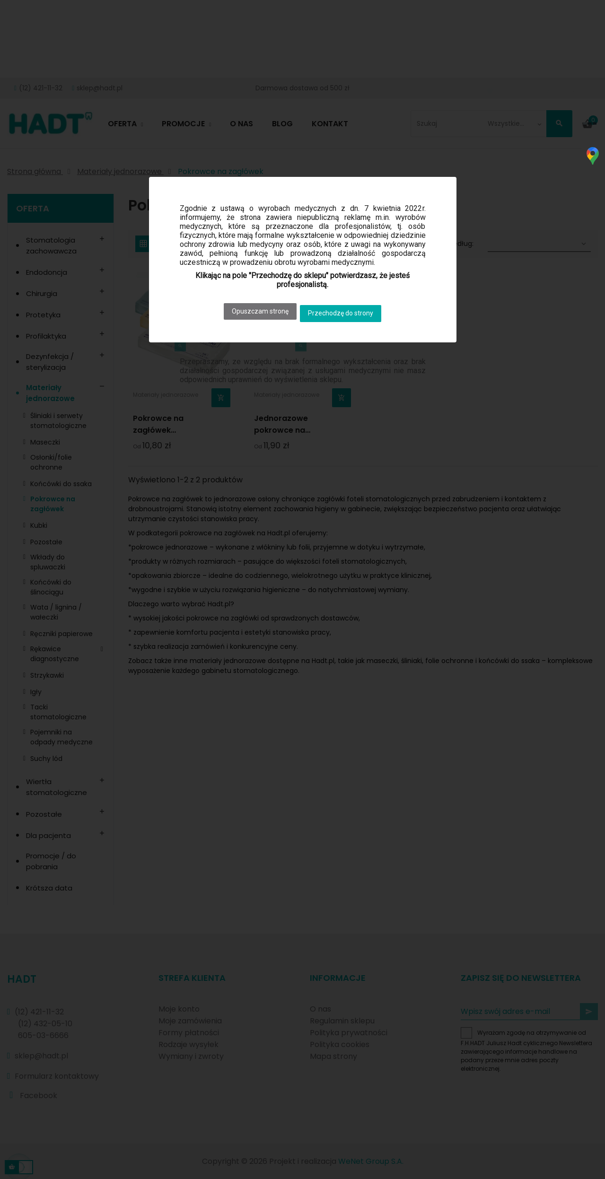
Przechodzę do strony (344, 309)
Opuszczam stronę (256, 309)
